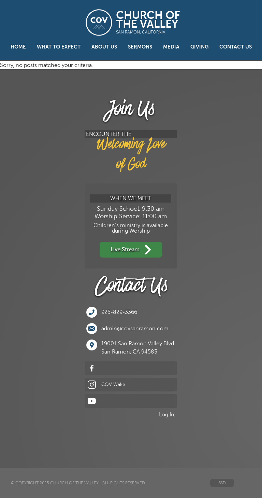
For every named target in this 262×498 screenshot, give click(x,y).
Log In (166, 415)
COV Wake (106, 385)
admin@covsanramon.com (127, 328)
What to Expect (59, 47)
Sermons (140, 47)
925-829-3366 (111, 312)
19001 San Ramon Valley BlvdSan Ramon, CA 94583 (130, 347)
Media (171, 47)
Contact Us (235, 47)
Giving (199, 47)
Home (18, 47)
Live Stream (131, 250)
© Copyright (25, 483)
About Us (104, 47)
